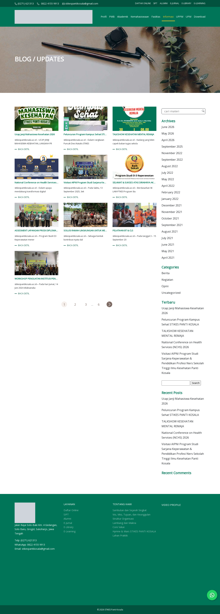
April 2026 (168, 140)
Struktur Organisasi (123, 518)
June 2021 (168, 244)
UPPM (179, 16)
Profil (104, 16)
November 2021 (172, 212)
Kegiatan (167, 280)
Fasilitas (155, 16)
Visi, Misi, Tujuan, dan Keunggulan (131, 514)
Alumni (164, 3)
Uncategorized (171, 293)
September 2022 (172, 159)
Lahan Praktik (120, 535)
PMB (112, 16)
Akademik (122, 16)
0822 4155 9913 (50, 3)
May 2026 (168, 133)
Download (199, 16)
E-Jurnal (174, 3)
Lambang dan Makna (124, 523)
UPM (188, 16)
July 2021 (167, 238)
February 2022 (171, 192)
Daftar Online (143, 3)
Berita (165, 273)
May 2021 (168, 251)
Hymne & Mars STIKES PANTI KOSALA (134, 531)
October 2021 (170, 218)
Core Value (119, 527)
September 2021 (172, 225)
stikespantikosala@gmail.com (80, 3)
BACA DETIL (23, 149)
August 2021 (170, 231)
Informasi (168, 16)
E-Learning (199, 3)
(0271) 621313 (24, 3)
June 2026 (168, 127)
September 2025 (172, 146)
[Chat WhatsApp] (212, 595)
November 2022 (172, 153)
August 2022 (170, 166)
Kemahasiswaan (140, 16)
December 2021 (172, 205)
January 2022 (170, 199)
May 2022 (168, 179)
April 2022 (168, 186)
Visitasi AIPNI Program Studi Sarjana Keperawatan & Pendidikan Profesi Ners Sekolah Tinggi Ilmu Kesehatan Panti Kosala (183, 363)
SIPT (155, 3)
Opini (165, 286)
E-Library (186, 3)
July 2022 (167, 173)
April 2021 (168, 258)
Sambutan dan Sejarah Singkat (130, 510)
